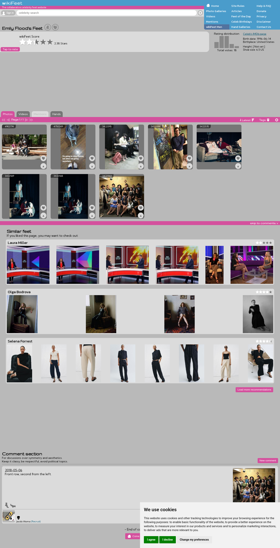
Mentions (212, 21)
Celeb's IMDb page (254, 33)
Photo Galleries (216, 11)
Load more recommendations (254, 389)
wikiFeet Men (214, 27)
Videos (210, 16)
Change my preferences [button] (194, 539)
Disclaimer (264, 21)
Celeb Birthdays (241, 21)
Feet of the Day (241, 16)
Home (215, 6)
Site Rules (237, 6)
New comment (268, 460)
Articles (236, 11)
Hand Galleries (240, 27)
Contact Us (264, 27)
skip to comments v (264, 223)
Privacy (262, 16)
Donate (261, 11)
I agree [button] (151, 539)
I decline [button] (167, 539)
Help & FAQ (264, 6)
